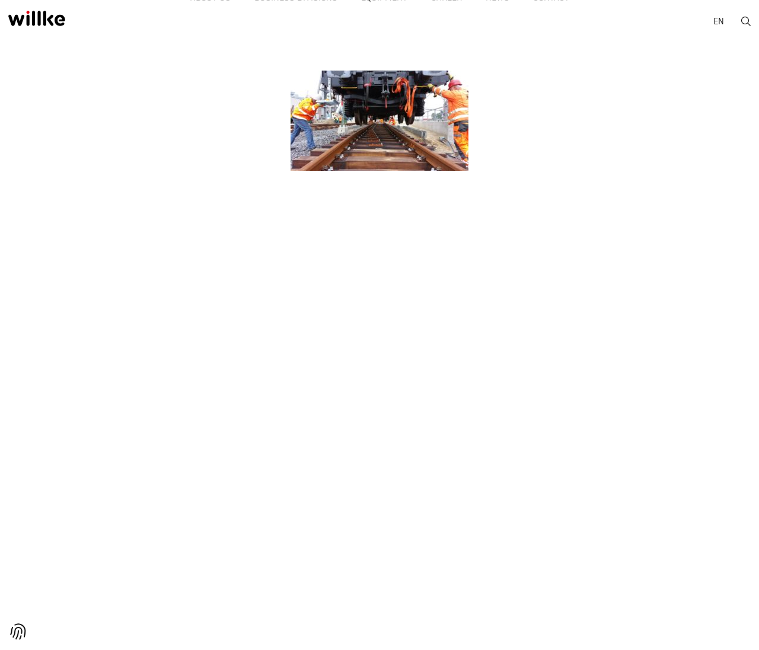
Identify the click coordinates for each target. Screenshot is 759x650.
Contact (581, 23)
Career (452, 23)
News (515, 23)
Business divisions (278, 23)
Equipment (378, 23)
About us (181, 23)
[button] (18, 632)
